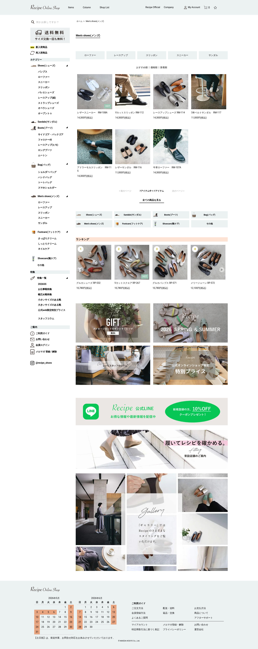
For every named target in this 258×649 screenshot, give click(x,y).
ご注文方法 (137, 608)
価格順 (154, 67)
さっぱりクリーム (47, 238)
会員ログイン (40, 345)
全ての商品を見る (151, 200)
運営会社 (199, 629)
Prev (81, 270)
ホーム (79, 21)
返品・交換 (168, 613)
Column (87, 7)
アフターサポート (203, 617)
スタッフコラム (46, 318)
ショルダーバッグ (47, 172)
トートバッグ (45, 182)
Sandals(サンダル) (132, 215)
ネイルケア (44, 248)
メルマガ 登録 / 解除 (43, 351)
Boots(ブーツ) (171, 215)
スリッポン (151, 55)
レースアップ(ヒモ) (48, 145)
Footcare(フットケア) (132, 223)
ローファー (90, 55)
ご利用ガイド (40, 333)
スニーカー (182, 55)
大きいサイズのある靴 (49, 304)
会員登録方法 (138, 613)
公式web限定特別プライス (51, 310)
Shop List (104, 7)
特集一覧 (41, 278)
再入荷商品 (38, 52)
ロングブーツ (45, 150)
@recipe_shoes (41, 362)
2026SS (42, 284)
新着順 (163, 67)
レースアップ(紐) (47, 97)
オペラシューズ (46, 108)
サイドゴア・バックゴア (50, 134)
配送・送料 (168, 608)
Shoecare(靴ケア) (171, 223)
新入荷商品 (38, 47)
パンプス (42, 71)
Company (169, 7)
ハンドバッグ (45, 177)
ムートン (42, 155)
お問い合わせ (40, 339)
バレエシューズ (46, 92)
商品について (201, 613)
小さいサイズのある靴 (49, 299)
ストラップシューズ (48, 103)
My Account (192, 7)
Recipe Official (152, 7)
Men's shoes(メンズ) (95, 21)
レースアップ (121, 55)
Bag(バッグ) (209, 215)
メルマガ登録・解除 (173, 624)
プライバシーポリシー (174, 629)
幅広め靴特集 (45, 294)
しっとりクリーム (47, 243)
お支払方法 (200, 608)
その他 (209, 223)
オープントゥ (45, 113)
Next (222, 270)
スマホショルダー (47, 187)
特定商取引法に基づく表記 (145, 629)
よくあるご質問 (140, 617)
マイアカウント (140, 624)
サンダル (213, 55)
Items (71, 7)
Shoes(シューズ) (94, 215)
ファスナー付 (45, 139)
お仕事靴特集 (45, 289)
